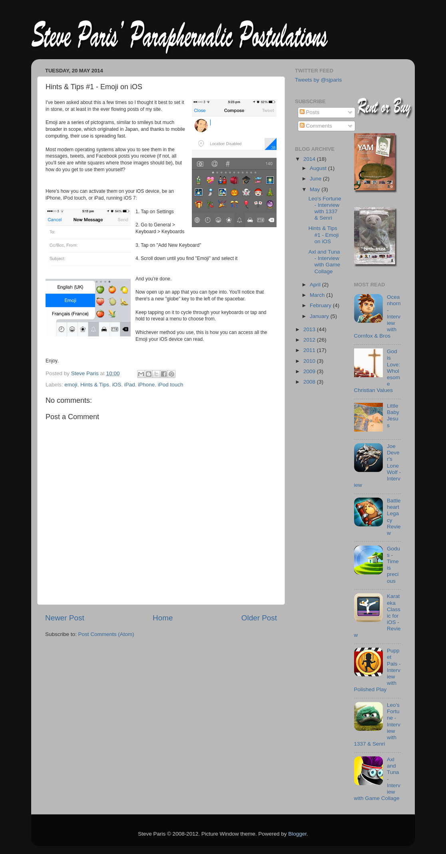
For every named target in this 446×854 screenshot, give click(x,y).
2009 (310, 371)
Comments (316, 126)
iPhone (146, 385)
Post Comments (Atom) (106, 634)
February (321, 305)
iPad (129, 385)
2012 (310, 340)
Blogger (297, 834)
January (320, 316)
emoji (70, 385)
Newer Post (64, 618)
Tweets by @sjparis (318, 80)
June (316, 179)
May (315, 189)
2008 (310, 382)
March (318, 295)
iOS (116, 385)
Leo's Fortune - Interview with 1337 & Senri (325, 208)
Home (163, 618)
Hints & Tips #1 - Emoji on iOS (324, 234)
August (319, 168)
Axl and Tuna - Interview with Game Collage (324, 261)
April (316, 285)
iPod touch (170, 385)
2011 (310, 350)
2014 (310, 159)
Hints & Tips (94, 385)
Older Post (259, 618)
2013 (310, 329)
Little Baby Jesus (393, 415)
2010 (310, 361)
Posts (310, 112)
